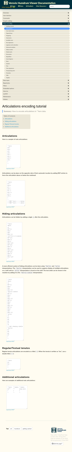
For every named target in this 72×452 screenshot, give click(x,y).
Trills (6, 75)
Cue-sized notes (9, 31)
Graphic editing (36, 21)
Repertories (36, 83)
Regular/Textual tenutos (12, 124)
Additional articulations (11, 126)
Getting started (9, 26)
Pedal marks (8, 52)
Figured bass (8, 33)
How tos (36, 91)
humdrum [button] (17, 428)
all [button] (11, 428)
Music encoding (36, 24)
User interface (36, 15)
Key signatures (9, 42)
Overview (36, 13)
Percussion (8, 54)
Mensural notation (10, 47)
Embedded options (36, 88)
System (7, 63)
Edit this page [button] (56, 443)
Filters (36, 86)
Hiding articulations (10, 121)
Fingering (8, 35)
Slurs (7, 61)
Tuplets (7, 77)
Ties (6, 66)
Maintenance (36, 97)
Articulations (8, 28)
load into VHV (10, 168)
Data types (36, 80)
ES (14, 7)
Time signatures (9, 68)
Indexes (36, 99)
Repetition (8, 56)
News (20, 5)
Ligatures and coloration (11, 45)
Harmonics (8, 38)
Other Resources (41, 5)
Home (12, 5)
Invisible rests (9, 40)
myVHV (36, 94)
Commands (36, 18)
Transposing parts (10, 70)
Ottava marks (9, 49)
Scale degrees (9, 59)
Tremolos (8, 73)
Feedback (29, 5)
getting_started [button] (27, 428)
